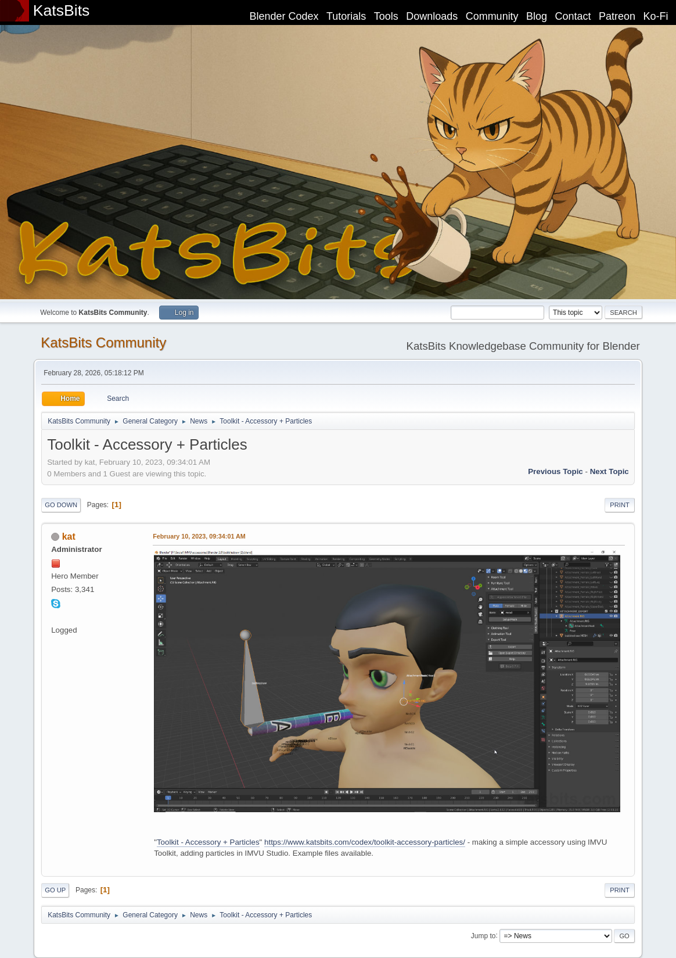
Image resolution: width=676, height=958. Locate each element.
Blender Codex (283, 16)
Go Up (55, 890)
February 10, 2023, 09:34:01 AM (199, 536)
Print (620, 504)
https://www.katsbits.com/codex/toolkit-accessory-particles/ (364, 842)
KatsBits (61, 10)
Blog (536, 16)
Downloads (432, 16)
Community (492, 16)
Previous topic (555, 471)
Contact (573, 16)
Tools (386, 16)
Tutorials (346, 16)
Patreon (617, 16)
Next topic (609, 471)
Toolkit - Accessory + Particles (208, 842)
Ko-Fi (655, 16)
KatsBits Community (103, 342)
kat (68, 536)
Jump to (483, 935)
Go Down (61, 504)
